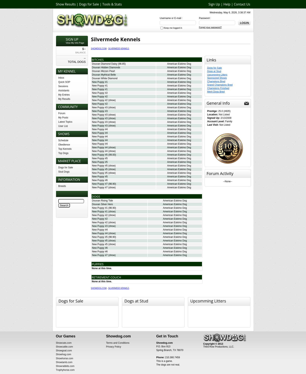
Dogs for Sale (89, 4)
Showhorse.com (64, 358)
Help (226, 4)
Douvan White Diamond (105, 78)
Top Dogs (63, 153)
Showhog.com (63, 354)
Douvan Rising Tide (102, 200)
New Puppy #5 (100, 154)
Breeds (62, 186)
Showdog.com (99, 48)
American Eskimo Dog (179, 63)
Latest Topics (65, 121)
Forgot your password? (210, 27)
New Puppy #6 (100, 180)
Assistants (63, 90)
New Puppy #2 (100, 93)
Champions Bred (216, 81)
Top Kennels (65, 148)
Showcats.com (64, 342)
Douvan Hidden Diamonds (106, 67)
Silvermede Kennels (118, 48)
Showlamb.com (64, 362)
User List (63, 126)
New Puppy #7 (100, 183)
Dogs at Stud (214, 71)
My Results (64, 99)
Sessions (63, 86)
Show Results (66, 4)
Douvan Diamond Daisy (104, 63)
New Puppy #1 (100, 82)
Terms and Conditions (117, 342)
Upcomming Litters (217, 74)
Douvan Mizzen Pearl (103, 71)
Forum (61, 113)
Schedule (63, 140)
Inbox (61, 77)
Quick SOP (64, 82)
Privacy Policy (113, 346)
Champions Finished (218, 88)
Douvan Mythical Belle (104, 74)
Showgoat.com (64, 350)
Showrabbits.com (65, 366)
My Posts (63, 117)
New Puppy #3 (100, 107)
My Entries (64, 94)
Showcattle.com (64, 346)
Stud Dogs (64, 171)
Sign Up (214, 4)
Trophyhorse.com (65, 370)
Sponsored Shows (217, 78)
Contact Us (242, 4)
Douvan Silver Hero (102, 204)
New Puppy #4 (100, 129)
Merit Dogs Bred (216, 91)
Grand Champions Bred (220, 84)
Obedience (64, 144)
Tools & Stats (112, 4)
